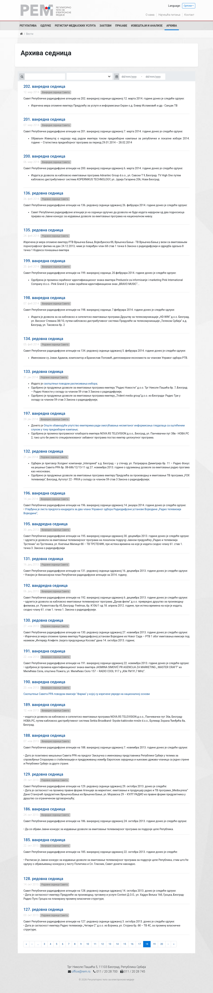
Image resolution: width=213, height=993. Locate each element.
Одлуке (45, 25)
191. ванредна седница (44, 651)
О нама (150, 14)
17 (139, 944)
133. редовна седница (43, 371)
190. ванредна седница (44, 682)
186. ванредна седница (44, 809)
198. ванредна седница (44, 297)
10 (87, 944)
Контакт (189, 14)
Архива (171, 25)
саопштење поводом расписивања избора (70, 383)
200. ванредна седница (44, 156)
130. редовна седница (43, 620)
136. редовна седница (43, 193)
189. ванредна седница (44, 704)
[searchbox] (73, 76)
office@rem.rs (81, 971)
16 (132, 944)
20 (161, 944)
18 (147, 944)
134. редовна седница (43, 338)
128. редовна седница (43, 878)
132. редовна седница (43, 451)
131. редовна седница (43, 558)
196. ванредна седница (44, 493)
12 (102, 944)
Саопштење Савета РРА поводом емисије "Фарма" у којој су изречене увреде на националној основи (86, 693)
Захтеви (105, 25)
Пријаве (121, 25)
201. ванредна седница (44, 119)
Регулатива (28, 25)
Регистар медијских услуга (75, 25)
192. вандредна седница (45, 585)
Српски (188, 5)
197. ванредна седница (44, 413)
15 (124, 944)
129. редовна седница (43, 774)
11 (95, 944)
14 (117, 944)
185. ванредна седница (44, 840)
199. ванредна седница (44, 261)
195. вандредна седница (45, 524)
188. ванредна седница (44, 735)
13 (110, 944)
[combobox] (89, 76)
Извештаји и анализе (146, 25)
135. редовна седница (43, 230)
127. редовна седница (43, 909)
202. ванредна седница (44, 86)
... (38, 944)
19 (154, 944)
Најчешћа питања (169, 14)
